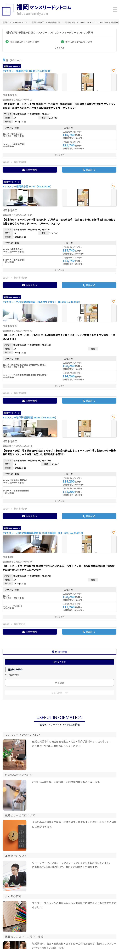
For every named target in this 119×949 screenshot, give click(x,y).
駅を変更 (59, 682)
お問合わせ (31, 169)
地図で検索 (61, 652)
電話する (90, 169)
